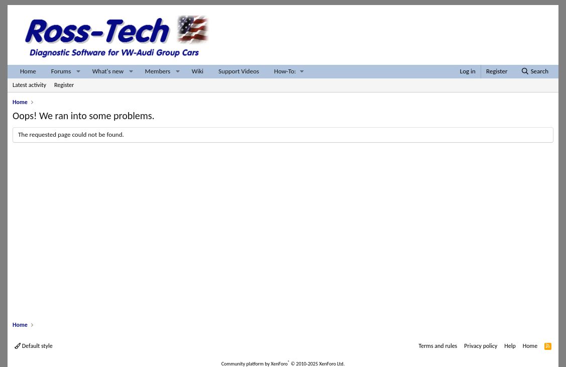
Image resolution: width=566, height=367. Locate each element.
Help (510, 345)
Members (158, 71)
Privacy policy (480, 345)
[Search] (534, 71)
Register (64, 84)
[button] (78, 71)
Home (28, 71)
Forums (61, 71)
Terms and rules (437, 345)
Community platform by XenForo (283, 363)
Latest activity (29, 84)
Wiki (197, 71)
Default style (34, 345)
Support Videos (238, 71)
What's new (108, 71)
